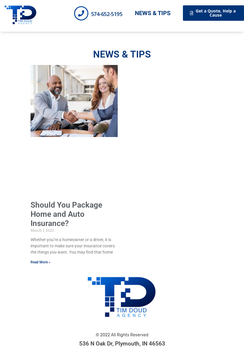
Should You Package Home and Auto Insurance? (66, 214)
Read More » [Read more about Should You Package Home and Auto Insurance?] (40, 262)
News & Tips (152, 13)
